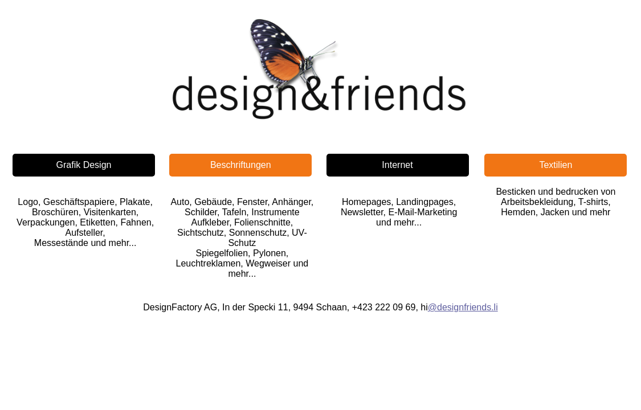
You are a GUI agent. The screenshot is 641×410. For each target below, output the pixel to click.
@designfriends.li (463, 307)
